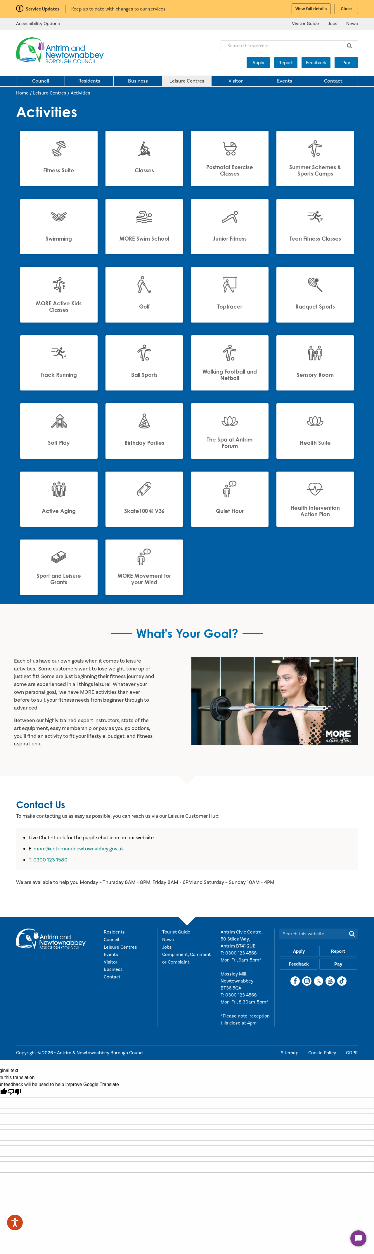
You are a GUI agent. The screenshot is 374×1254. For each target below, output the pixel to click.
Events (284, 81)
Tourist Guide (176, 933)
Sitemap (290, 1054)
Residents (89, 81)
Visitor (235, 81)
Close (346, 9)
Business (138, 81)
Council (40, 81)
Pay (346, 63)
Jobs (332, 24)
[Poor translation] (14, 1093)
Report (285, 63)
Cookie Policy (322, 1054)
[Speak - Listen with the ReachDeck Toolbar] (15, 1222)
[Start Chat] (358, 1238)
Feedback (316, 63)
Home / (24, 93)
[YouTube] (330, 982)
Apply (258, 63)
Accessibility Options (38, 24)
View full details (311, 9)
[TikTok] (342, 982)
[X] (318, 982)
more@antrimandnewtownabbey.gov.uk (79, 850)
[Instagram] (306, 982)
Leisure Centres (186, 81)
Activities (80, 93)
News (352, 24)
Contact (333, 81)
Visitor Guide (305, 24)
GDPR (352, 1054)
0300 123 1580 (50, 861)
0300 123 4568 (241, 954)
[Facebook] (295, 982)
